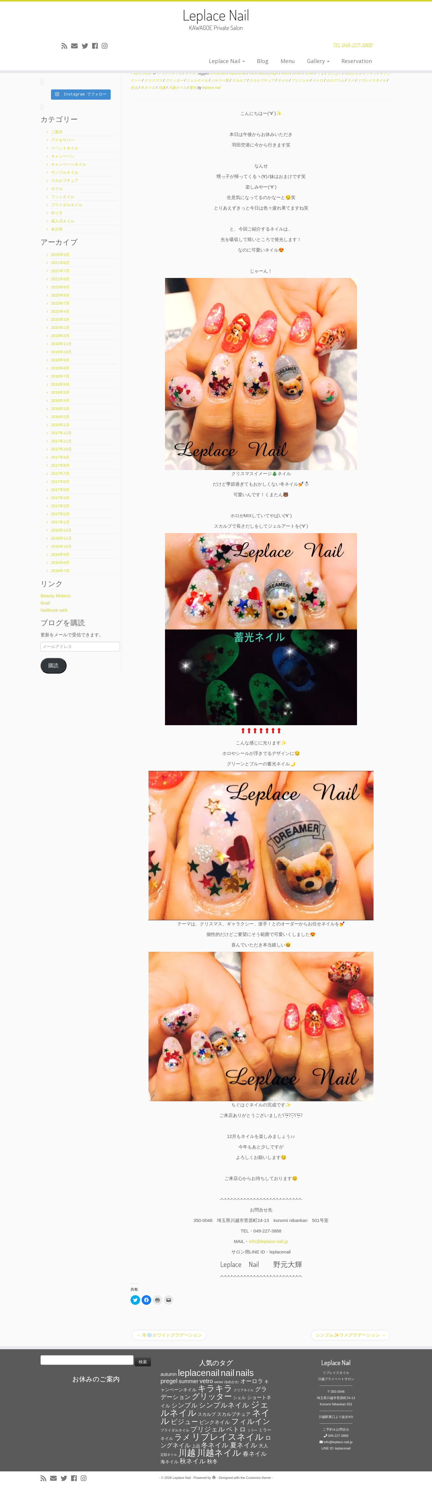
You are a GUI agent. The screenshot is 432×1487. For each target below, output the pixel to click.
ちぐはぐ (335, 73)
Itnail (45, 602)
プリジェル (300, 80)
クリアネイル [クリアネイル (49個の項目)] (244, 1390)
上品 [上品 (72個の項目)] (196, 1446)
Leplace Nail (227, 61)
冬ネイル (148, 88)
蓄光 (193, 88)
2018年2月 (60, 417)
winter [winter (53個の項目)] (218, 1382)
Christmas (218, 73)
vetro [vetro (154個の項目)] (206, 1381)
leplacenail (238, 73)
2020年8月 (60, 295)
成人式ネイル (62, 221)
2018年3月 (60, 408)
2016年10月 (61, 546)
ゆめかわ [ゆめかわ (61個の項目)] (231, 1382)
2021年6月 (60, 279)
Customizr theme (258, 1477)
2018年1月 (60, 425)
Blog (262, 61)
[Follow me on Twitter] (87, 46)
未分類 (57, 229)
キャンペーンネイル (68, 164)
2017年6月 (60, 481)
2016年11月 (61, 538)
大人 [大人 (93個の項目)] (263, 1445)
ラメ (351, 80)
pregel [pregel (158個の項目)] (169, 1381)
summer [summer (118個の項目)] (188, 1381)
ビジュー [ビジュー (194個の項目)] (184, 1421)
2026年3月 (60, 254)
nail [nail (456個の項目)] (228, 1373)
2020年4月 (60, 311)
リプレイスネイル (372, 80)
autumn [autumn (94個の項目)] (168, 1374)
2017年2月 (60, 514)
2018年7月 (60, 376)
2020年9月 (60, 287)
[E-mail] (76, 46)
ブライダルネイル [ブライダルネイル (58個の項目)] (174, 1430)
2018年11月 (61, 344)
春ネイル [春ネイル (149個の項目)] (255, 1453)
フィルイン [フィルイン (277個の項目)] (250, 1421)
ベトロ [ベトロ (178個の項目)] (236, 1429)
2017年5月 (60, 489)
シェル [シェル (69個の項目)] (239, 1397)
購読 (53, 665)
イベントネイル (64, 148)
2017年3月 (60, 506)
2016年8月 (60, 562)
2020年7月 (60, 303)
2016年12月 (61, 530)
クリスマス (153, 80)
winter (297, 73)
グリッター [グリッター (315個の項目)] (212, 1396)
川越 (162, 88)
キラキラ (369, 73)
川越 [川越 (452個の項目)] (187, 1453)
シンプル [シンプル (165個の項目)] (184, 1405)
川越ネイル (177, 88)
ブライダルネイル (66, 205)
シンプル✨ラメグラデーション (351, 1335)
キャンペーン (62, 156)
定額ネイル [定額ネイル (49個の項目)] (168, 1454)
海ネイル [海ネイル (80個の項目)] (169, 1461)
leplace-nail (211, 88)
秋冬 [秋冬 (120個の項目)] (212, 1461)
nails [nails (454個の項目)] (245, 1373)
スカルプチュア (64, 180)
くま (321, 73)
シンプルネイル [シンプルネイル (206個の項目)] (224, 1405)
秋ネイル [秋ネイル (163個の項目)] (193, 1461)
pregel (273, 73)
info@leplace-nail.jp (268, 1241)
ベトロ (318, 80)
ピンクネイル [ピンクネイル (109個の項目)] (214, 1422)
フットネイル (62, 197)
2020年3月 (60, 319)
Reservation (356, 61)
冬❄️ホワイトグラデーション (169, 1335)
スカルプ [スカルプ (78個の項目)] (207, 1414)
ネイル (57, 188)
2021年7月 (60, 271)
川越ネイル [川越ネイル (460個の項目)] (219, 1453)
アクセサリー (62, 140)
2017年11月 (61, 441)
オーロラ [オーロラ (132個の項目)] (251, 1381)
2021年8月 (60, 263)
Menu (287, 61)
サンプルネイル (64, 172)
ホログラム (335, 80)
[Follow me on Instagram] (106, 46)
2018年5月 (60, 392)
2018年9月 (60, 360)
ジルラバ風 (220, 80)
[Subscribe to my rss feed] (66, 46)
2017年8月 (60, 465)
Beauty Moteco (55, 595)
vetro (285, 73)
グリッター (174, 80)
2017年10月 (61, 449)
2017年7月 (60, 473)
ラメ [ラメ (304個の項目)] (182, 1437)
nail (252, 73)
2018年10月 (61, 352)
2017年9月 (60, 457)
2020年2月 (60, 327)
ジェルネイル (197, 80)
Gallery (318, 61)
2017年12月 (61, 433)
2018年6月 (60, 384)
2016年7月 (60, 571)
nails (262, 73)
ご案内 (57, 132)
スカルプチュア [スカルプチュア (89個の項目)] (233, 1414)
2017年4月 (60, 498)
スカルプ (239, 80)
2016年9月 (60, 554)
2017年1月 (60, 522)
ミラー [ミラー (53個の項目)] (252, 1430)
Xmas (310, 73)
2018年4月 (60, 400)
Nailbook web (54, 610)
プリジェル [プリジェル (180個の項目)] (207, 1429)
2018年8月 (60, 368)
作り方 (57, 213)
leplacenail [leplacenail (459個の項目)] (199, 1373)
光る (134, 88)
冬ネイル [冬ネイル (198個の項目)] (215, 1445)
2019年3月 (60, 335)
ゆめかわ (352, 73)
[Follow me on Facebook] (97, 46)
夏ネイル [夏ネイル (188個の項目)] (243, 1445)
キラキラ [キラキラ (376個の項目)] (215, 1388)
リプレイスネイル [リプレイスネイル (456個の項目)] (228, 1437)
